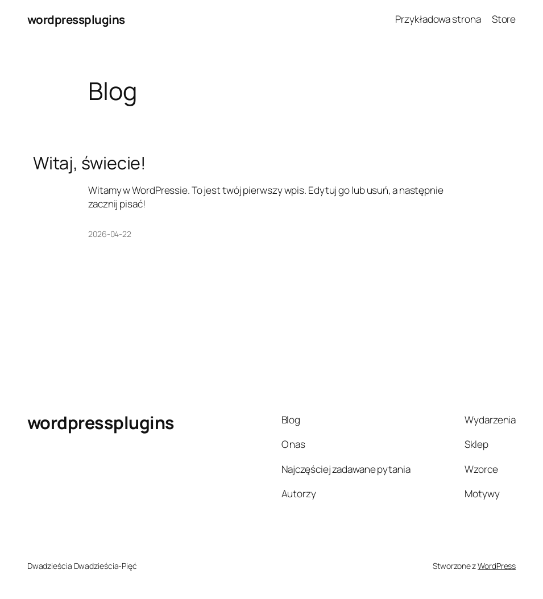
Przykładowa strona (437, 19)
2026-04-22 (109, 233)
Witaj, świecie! (90, 163)
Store (504, 19)
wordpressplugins (76, 19)
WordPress (497, 565)
